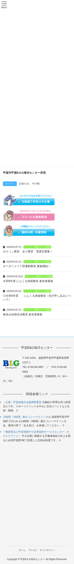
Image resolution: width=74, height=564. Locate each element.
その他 (35, 183)
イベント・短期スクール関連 (37, 247)
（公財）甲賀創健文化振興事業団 (22, 402)
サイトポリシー (47, 550)
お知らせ (24, 183)
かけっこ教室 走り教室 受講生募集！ (28, 251)
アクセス (32, 550)
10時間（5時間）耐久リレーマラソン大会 (27, 416)
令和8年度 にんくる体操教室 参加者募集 (28, 281)
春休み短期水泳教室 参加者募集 (22, 314)
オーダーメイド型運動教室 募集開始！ (27, 266)
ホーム (22, 550)
